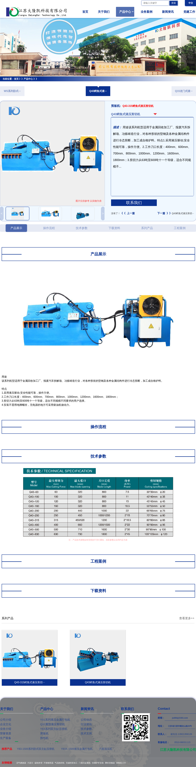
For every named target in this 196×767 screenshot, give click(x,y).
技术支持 (86, 733)
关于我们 (105, 11)
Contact (164, 708)
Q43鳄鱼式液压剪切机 (23, 83)
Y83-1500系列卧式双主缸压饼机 (35, 749)
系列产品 (147, 228)
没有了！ (123, 213)
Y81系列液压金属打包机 (55, 719)
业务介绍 (5, 729)
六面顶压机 (105, 749)
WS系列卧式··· (12, 91)
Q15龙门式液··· (184, 91)
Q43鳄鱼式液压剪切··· (175, 213)
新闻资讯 (169, 11)
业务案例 (148, 11)
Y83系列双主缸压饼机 (53, 729)
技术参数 (82, 228)
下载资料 (114, 228)
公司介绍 (5, 719)
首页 (85, 11)
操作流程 (49, 228)
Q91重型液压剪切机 (52, 724)
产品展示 (16, 228)
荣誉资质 (5, 733)
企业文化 (5, 724)
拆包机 (44, 738)
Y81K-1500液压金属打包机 (76, 749)
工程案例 (180, 228)
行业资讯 (86, 724)
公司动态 (86, 719)
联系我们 (134, 202)
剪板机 (3, 83)
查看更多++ (186, 618)
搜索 (173, 3)
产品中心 (126, 11)
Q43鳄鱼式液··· (98, 91)
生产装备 (5, 738)
